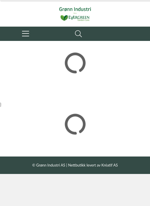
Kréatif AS (109, 165)
